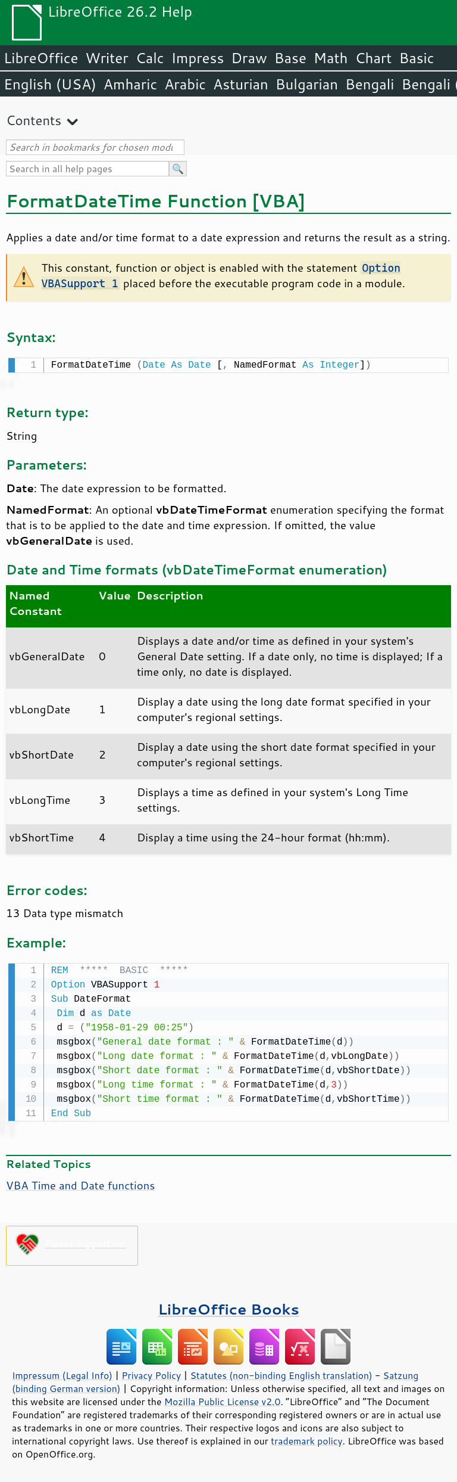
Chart (373, 58)
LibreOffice (41, 58)
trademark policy (306, 1438)
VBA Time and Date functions (80, 1183)
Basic (416, 58)
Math (331, 58)
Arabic (185, 84)
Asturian (240, 84)
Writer (106, 58)
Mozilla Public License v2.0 (222, 1399)
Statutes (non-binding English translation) (281, 1373)
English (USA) (50, 84)
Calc (150, 58)
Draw (249, 58)
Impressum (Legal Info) (62, 1373)
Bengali (369, 84)
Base (290, 58)
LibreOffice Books (228, 1306)
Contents (33, 120)
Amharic (130, 84)
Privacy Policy (151, 1373)
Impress (197, 58)
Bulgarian (307, 84)
